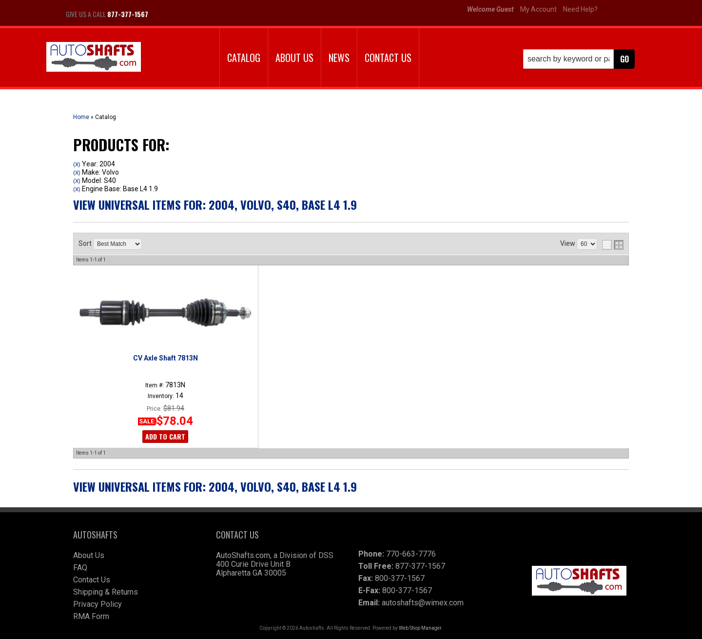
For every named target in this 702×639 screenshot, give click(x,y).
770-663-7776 (411, 554)
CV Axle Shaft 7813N (165, 358)
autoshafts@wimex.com (423, 602)
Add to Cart (165, 436)
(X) (76, 164)
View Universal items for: (215, 204)
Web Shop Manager (420, 628)
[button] (579, 59)
